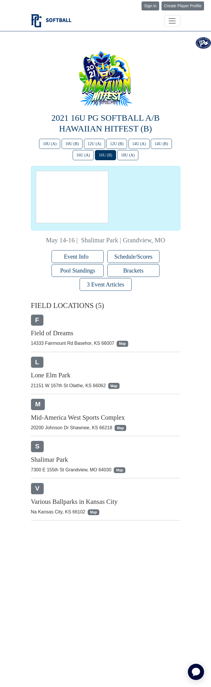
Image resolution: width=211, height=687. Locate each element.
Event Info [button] (77, 256)
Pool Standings (77, 270)
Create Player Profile (182, 5)
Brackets (133, 270)
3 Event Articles (105, 284)
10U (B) (72, 144)
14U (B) (161, 144)
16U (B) (105, 155)
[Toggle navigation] (172, 21)
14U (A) (139, 144)
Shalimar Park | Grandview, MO (123, 240)
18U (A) (128, 155)
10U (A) (49, 144)
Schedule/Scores (133, 256)
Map (122, 344)
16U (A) (83, 155)
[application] (196, 672)
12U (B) (116, 144)
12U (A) (94, 144)
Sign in (150, 5)
